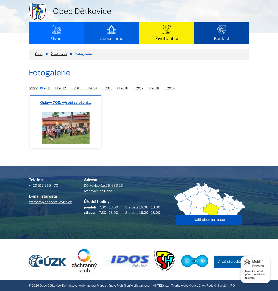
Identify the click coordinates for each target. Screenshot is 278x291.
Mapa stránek (106, 285)
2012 (62, 88)
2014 (93, 88)
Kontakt (222, 38)
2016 (124, 88)
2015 (108, 88)
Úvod (56, 38)
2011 (47, 88)
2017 (139, 88)
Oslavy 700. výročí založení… (65, 102)
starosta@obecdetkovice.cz (50, 202)
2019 (171, 88)
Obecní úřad (111, 38)
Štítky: (33, 88)
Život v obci (166, 38)
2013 (77, 88)
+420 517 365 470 (43, 185)
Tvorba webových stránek (188, 285)
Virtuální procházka (232, 261)
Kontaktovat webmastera (79, 285)
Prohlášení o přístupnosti (132, 285)
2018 (155, 88)
